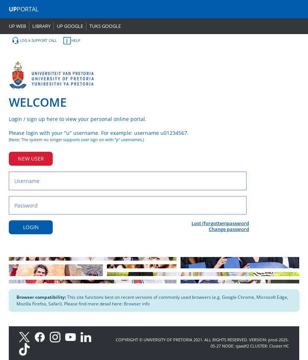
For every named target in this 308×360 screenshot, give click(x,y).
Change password (229, 229)
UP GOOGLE (70, 26)
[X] (26, 336)
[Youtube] (73, 336)
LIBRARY (41, 26)
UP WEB (17, 26)
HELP (71, 40)
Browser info (137, 303)
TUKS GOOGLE (105, 26)
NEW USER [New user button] (31, 158)
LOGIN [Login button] (31, 227)
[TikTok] (26, 349)
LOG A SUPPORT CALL (34, 40)
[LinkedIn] (88, 336)
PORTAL (23, 9)
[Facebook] (42, 336)
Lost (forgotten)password (220, 223)
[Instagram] (57, 336)
